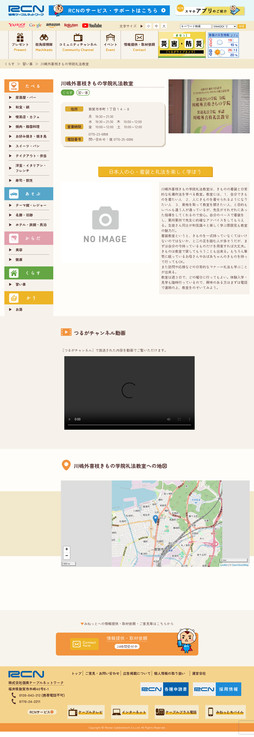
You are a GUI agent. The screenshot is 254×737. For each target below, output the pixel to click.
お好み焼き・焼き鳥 (31, 136)
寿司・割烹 (24, 180)
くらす (9, 63)
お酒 (19, 309)
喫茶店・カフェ (28, 116)
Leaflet (223, 565)
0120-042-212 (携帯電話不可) (42, 695)
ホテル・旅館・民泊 (31, 224)
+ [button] (66, 549)
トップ (76, 673)
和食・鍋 (22, 107)
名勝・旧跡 (24, 214)
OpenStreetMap (240, 565)
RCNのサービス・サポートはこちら (113, 10)
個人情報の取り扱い (171, 673)
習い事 (27, 63)
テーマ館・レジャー (31, 205)
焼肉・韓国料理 (28, 126)
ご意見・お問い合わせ (102, 673)
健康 (19, 259)
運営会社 (199, 673)
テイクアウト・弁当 (31, 155)
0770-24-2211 (29, 701)
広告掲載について (137, 673)
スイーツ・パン (28, 145)
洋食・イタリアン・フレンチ (31, 168)
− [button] (66, 556)
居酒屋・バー (26, 97)
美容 (19, 249)
